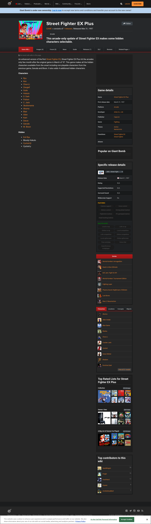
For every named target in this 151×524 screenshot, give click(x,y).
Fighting (117, 122)
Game (49, 29)
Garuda (26, 124)
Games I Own (114, 409)
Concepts (121, 309)
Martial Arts (118, 129)
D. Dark (26, 96)
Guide (75, 49)
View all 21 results (124, 369)
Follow (127, 23)
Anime (116, 127)
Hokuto (26, 93)
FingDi (114, 474)
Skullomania (28, 105)
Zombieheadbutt (114, 491)
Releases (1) (87, 49)
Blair (25, 111)
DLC (99, 49)
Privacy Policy (37, 515)
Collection (114, 388)
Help (72, 515)
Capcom (117, 117)
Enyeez (114, 485)
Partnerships (12, 515)
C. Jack (26, 102)
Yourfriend (114, 480)
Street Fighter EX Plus (70, 23)
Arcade (52, 34)
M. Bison (27, 127)
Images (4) (39, 49)
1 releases (68, 29)
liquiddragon (114, 468)
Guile (25, 90)
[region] (75, 519)
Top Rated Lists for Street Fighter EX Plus (113, 380)
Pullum (26, 99)
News (64, 49)
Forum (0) (53, 49)
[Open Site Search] (121, 4)
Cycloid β (27, 143)
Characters (101, 309)
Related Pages (123, 49)
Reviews (109, 49)
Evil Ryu (26, 137)
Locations (111, 309)
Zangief (26, 87)
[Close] (147, 519)
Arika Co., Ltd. (118, 112)
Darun (25, 121)
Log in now (57, 10)
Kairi (25, 118)
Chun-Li (26, 84)
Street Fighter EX (53, 59)
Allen (25, 115)
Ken (25, 81)
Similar (114, 256)
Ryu (24, 78)
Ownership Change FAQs (83, 515)
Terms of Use (26, 515)
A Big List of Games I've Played (114, 431)
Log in (127, 4)
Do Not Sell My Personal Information (56, 515)
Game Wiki (25, 49)
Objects (128, 309)
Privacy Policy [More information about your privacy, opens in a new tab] (80, 521)
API (19, 515)
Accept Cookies (126, 519)
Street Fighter (118, 137)
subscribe (138, 4)
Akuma (26, 108)
